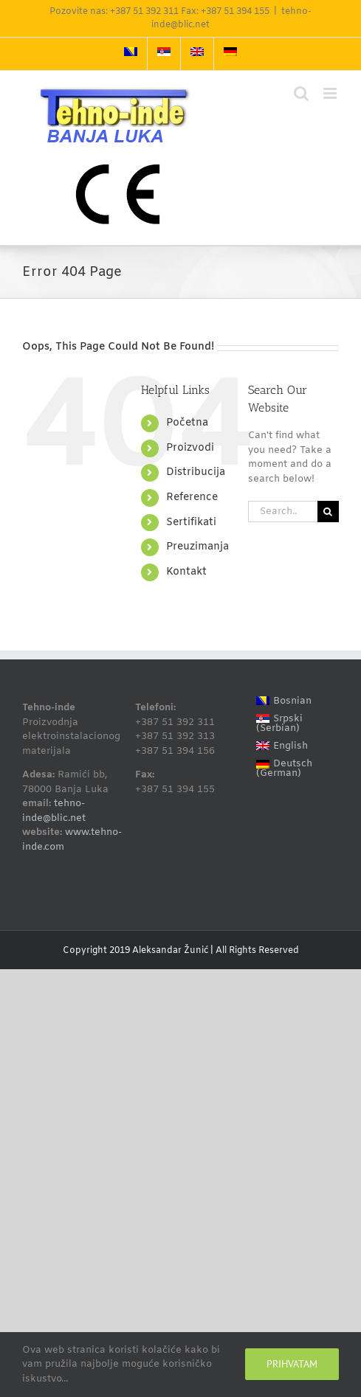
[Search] (328, 511)
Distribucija (195, 472)
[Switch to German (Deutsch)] (293, 769)
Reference (192, 497)
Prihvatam (292, 1363)
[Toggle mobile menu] (331, 93)
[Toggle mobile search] (301, 93)
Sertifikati (191, 523)
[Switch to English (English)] (293, 746)
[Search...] (282, 511)
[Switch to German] (230, 54)
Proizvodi (190, 448)
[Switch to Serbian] (164, 54)
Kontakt (186, 572)
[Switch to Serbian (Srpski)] (293, 724)
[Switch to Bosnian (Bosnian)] (293, 701)
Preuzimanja (197, 547)
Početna (187, 423)
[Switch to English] (197, 54)
